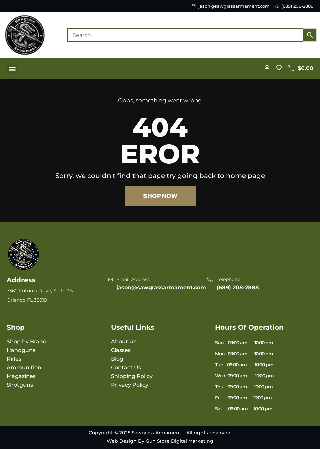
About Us (123, 341)
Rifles (14, 359)
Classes (121, 350)
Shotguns (20, 385)
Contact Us (126, 367)
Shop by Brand (27, 341)
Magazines (21, 376)
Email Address (133, 279)
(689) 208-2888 (238, 287)
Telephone (228, 279)
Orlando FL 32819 (27, 300)
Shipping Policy (132, 376)
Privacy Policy (129, 385)
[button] (12, 68)
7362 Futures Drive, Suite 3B (40, 291)
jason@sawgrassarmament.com (161, 287)
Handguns (21, 350)
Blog (117, 359)
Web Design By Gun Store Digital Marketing (160, 441)
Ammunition (24, 367)
